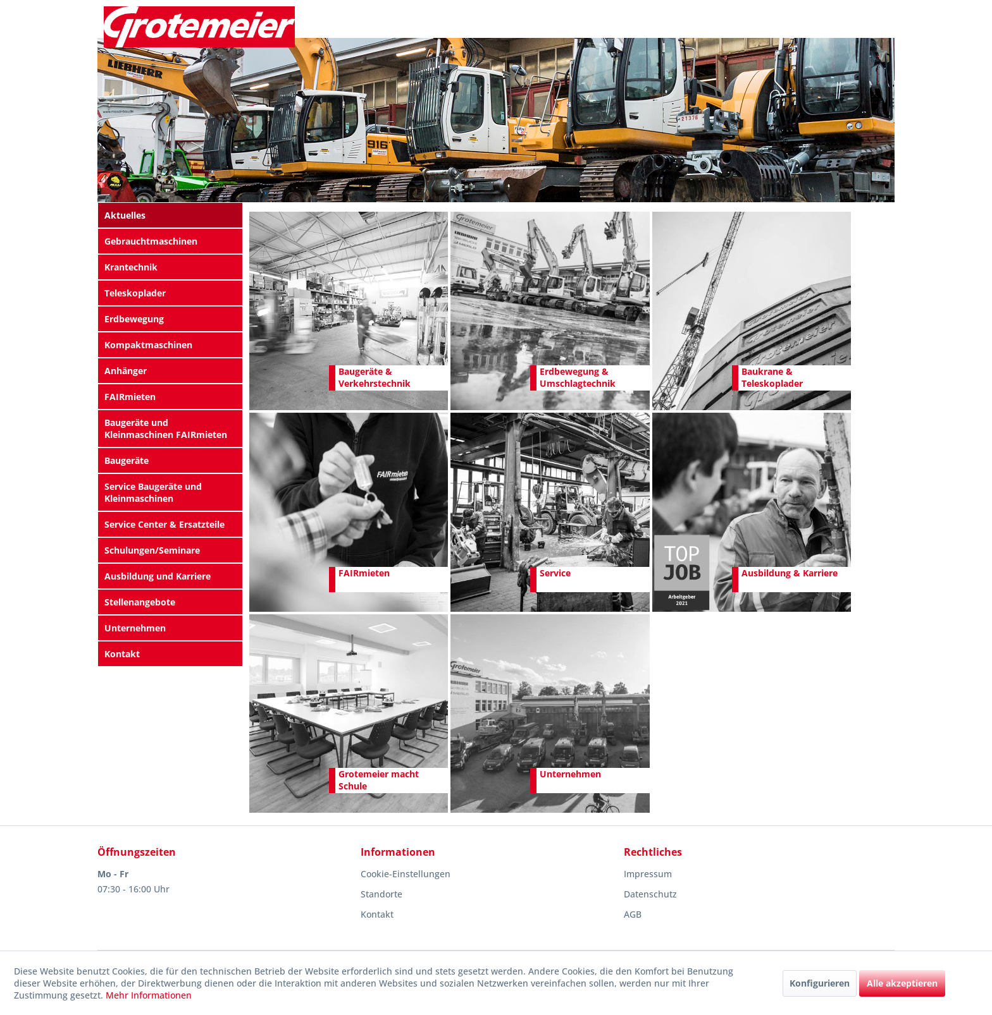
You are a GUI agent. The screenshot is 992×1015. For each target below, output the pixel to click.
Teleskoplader (135, 293)
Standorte (381, 894)
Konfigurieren (820, 983)
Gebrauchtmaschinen (150, 241)
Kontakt (122, 654)
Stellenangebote (139, 602)
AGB (633, 914)
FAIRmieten (130, 397)
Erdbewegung (134, 319)
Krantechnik (131, 267)
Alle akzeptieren (902, 983)
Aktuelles (125, 215)
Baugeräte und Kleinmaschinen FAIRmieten (165, 428)
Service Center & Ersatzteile (164, 524)
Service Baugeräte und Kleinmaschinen (153, 492)
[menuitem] (170, 215)
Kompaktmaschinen (148, 345)
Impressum (648, 874)
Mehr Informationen (149, 995)
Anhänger (125, 371)
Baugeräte (126, 460)
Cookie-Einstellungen (405, 874)
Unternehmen (135, 628)
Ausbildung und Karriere (157, 576)
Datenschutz (650, 894)
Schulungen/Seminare (152, 550)
